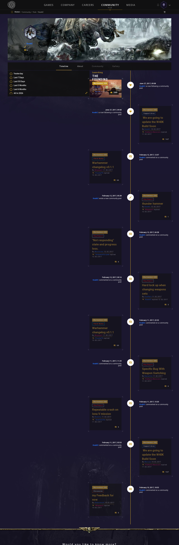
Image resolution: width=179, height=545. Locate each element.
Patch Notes (77, 157)
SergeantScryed (63, 235)
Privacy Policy (96, 507)
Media (131, 5)
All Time (20, 100)
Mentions (21, 114)
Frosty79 (59, 167)
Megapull (59, 165)
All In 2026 (21, 95)
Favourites (21, 118)
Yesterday (21, 75)
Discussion (77, 427)
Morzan (128, 403)
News (74, 98)
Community (110, 5)
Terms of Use (75, 507)
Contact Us (115, 507)
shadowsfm (61, 370)
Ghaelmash (60, 435)
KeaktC (122, 87)
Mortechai (59, 232)
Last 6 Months (23, 91)
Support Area (147, 121)
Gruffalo (128, 268)
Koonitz (58, 367)
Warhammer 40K (61, 98)
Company (67, 5)
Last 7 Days (22, 79)
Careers (88, 5)
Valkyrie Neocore (133, 136)
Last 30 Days (22, 83)
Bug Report (146, 189)
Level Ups (21, 122)
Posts (19, 106)
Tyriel (58, 105)
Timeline (63, 66)
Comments (22, 110)
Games (48, 5)
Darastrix (129, 335)
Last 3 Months (23, 87)
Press (60, 507)
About (80, 66)
